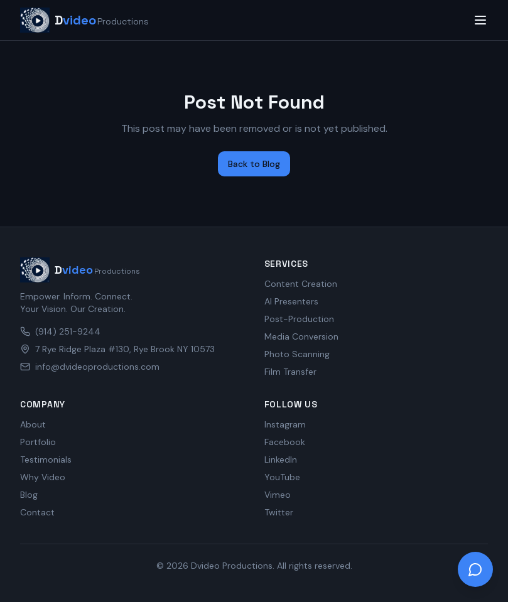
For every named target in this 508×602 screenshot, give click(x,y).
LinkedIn (280, 459)
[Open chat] (475, 569)
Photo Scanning (297, 354)
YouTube (282, 477)
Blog (29, 494)
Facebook (284, 442)
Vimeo (277, 494)
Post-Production (299, 319)
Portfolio (38, 442)
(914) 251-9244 (60, 331)
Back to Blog (254, 163)
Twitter (278, 512)
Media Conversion (301, 336)
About (33, 424)
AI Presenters (291, 301)
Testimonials (46, 459)
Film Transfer (290, 371)
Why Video (42, 477)
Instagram (285, 424)
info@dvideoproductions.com (89, 366)
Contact (37, 512)
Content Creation (300, 283)
